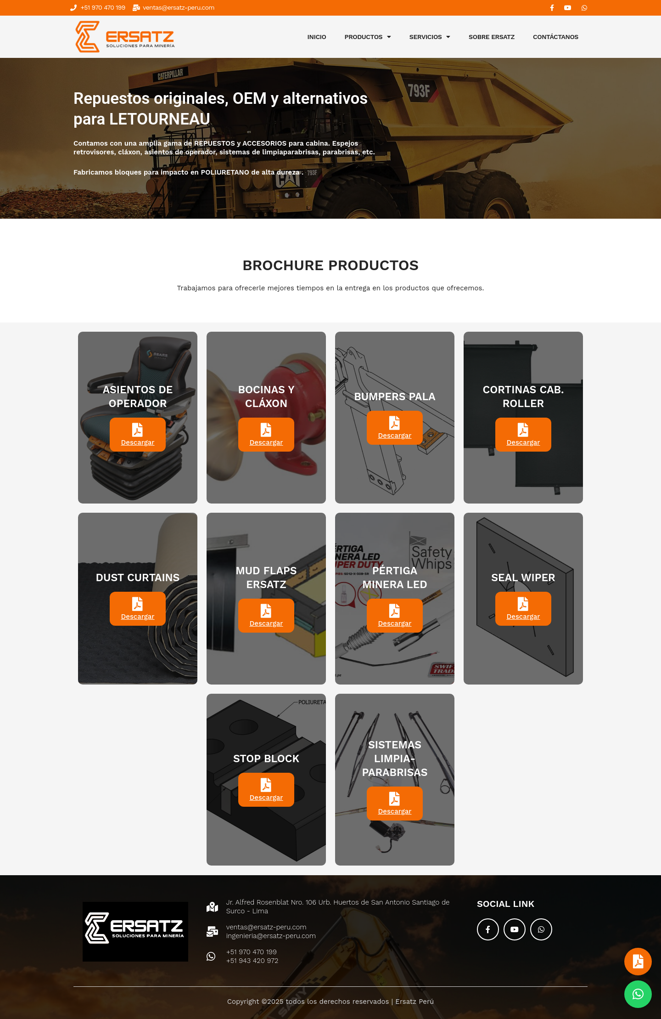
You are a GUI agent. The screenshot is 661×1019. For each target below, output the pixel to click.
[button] (638, 994)
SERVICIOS (429, 37)
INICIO (317, 36)
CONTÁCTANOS (555, 36)
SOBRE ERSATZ (492, 36)
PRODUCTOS (368, 37)
